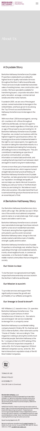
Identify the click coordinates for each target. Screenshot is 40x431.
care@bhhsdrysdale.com (19, 427)
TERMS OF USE (7, 373)
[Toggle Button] (37, 3)
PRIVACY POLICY (7, 377)
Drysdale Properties (27, 423)
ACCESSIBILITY (7, 381)
